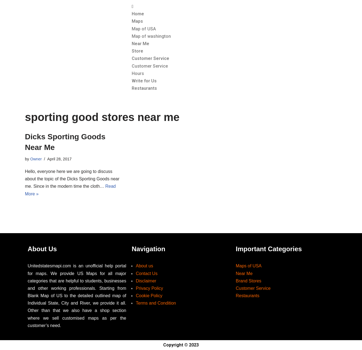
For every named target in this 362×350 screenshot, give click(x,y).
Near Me (140, 43)
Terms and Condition (156, 303)
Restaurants (144, 88)
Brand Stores (248, 281)
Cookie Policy (149, 295)
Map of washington (151, 36)
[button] (233, 6)
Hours (138, 73)
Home (138, 13)
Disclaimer (146, 281)
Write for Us (144, 80)
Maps (137, 21)
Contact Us (146, 273)
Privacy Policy (149, 288)
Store (137, 51)
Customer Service (150, 58)
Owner (36, 159)
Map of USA (144, 28)
